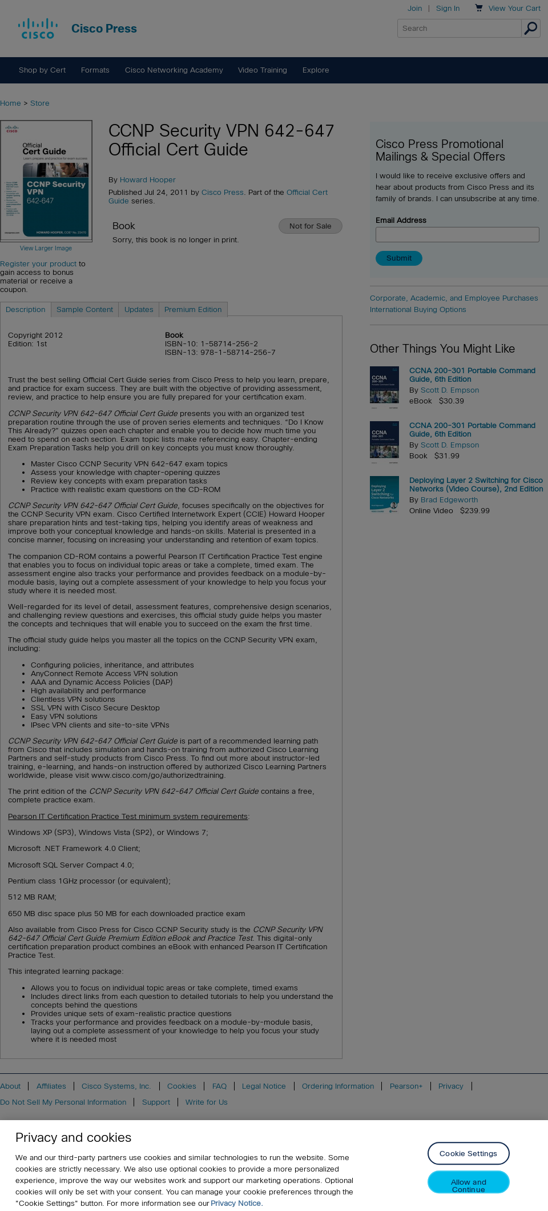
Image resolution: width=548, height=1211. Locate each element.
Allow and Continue (468, 1194)
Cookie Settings (468, 1162)
